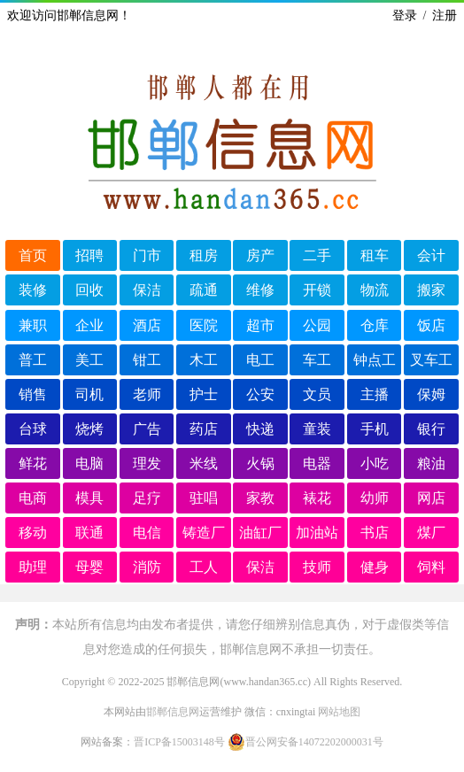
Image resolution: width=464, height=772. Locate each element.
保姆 (431, 394)
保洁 (147, 289)
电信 (147, 532)
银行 (431, 428)
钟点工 (374, 359)
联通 (89, 532)
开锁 (317, 289)
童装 (317, 428)
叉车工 (431, 359)
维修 (260, 289)
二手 (317, 255)
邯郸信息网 (172, 712)
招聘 (89, 255)
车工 (317, 359)
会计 (431, 255)
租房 (203, 255)
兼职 (33, 325)
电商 (33, 498)
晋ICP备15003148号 (179, 742)
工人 (203, 567)
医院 (203, 325)
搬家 (431, 289)
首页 (33, 255)
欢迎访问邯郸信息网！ (69, 15)
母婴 (89, 567)
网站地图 (339, 712)
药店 (203, 428)
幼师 (374, 498)
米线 (203, 463)
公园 (317, 325)
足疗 (147, 498)
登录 (404, 15)
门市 (147, 255)
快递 (260, 428)
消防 (147, 567)
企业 (89, 325)
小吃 (374, 463)
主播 (374, 394)
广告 (147, 428)
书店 (374, 532)
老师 (147, 394)
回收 (89, 289)
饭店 (431, 325)
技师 (317, 567)
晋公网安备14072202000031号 (305, 742)
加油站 (317, 532)
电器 (317, 463)
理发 (147, 463)
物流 (374, 289)
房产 (260, 255)
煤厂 (431, 532)
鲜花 (33, 463)
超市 (260, 325)
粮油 (431, 463)
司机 (89, 394)
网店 (431, 498)
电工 (260, 359)
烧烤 (89, 428)
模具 (89, 498)
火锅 (260, 463)
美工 (89, 359)
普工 (33, 359)
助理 (33, 567)
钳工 (147, 359)
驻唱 (203, 498)
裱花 (317, 498)
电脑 (89, 463)
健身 (374, 567)
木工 (203, 359)
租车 (374, 255)
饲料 (431, 567)
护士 (203, 394)
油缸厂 (260, 532)
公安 (260, 394)
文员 (317, 394)
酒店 (147, 325)
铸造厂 (203, 532)
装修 (33, 289)
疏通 (203, 289)
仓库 (374, 325)
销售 (33, 394)
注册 (444, 15)
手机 (374, 428)
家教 (260, 498)
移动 (33, 532)
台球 (33, 428)
